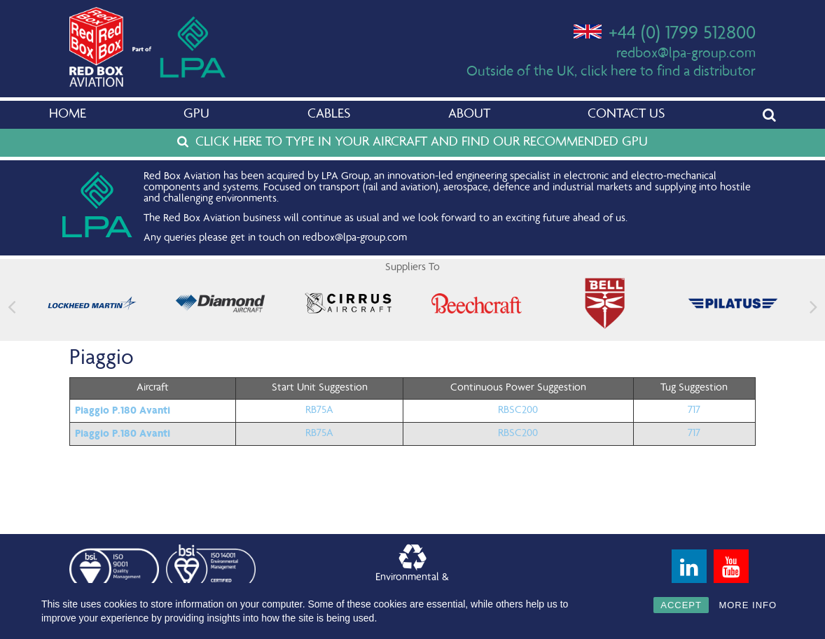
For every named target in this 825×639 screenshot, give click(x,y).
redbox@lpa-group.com (686, 54)
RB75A (319, 410)
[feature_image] (92, 303)
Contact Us (626, 115)
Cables (328, 115)
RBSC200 (518, 410)
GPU (196, 115)
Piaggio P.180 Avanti (122, 410)
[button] (813, 306)
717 (694, 410)
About (469, 115)
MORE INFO (748, 605)
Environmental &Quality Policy (412, 570)
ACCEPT (681, 605)
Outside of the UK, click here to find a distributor (611, 72)
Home (67, 115)
